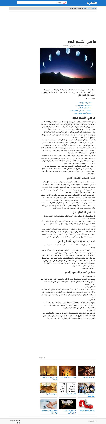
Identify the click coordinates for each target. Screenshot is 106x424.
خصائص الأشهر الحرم (84, 107)
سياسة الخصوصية (15, 420)
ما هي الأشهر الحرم (85, 102)
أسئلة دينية (87, 8)
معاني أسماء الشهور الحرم (82, 113)
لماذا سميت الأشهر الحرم (83, 105)
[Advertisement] (67, 26)
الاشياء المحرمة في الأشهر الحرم (80, 110)
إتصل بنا (17, 423)
